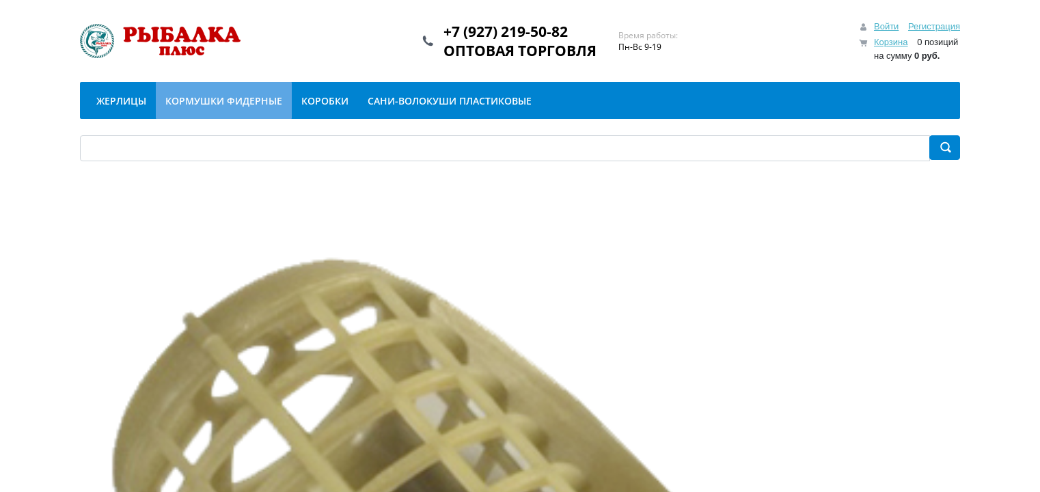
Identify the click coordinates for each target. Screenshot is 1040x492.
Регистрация (934, 26)
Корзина (891, 42)
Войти (886, 26)
